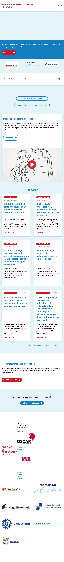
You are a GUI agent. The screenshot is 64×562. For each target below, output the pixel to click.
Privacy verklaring (20, 478)
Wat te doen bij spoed (30, 403)
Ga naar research (10, 380)
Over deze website (20, 473)
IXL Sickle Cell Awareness (21, 449)
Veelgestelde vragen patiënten (32, 98)
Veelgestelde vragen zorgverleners (32, 105)
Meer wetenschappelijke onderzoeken (44, 345)
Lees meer (7, 52)
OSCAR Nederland (22, 432)
